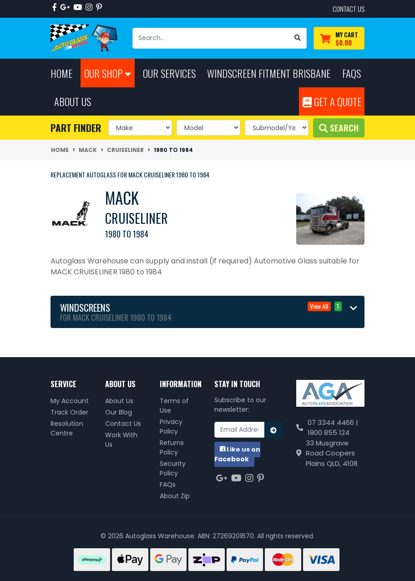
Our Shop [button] (107, 73)
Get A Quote (332, 101)
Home (61, 73)
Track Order (69, 412)
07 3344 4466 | (333, 422)
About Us (119, 400)
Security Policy (173, 468)
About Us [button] (72, 101)
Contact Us (123, 423)
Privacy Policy (171, 426)
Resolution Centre (67, 428)
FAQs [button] (351, 73)
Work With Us (121, 439)
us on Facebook (237, 454)
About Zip (175, 495)
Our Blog (118, 412)
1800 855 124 (328, 432)
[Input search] (210, 38)
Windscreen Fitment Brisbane (268, 73)
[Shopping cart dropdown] (339, 38)
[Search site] (298, 38)
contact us (348, 9)
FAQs (168, 484)
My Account (70, 400)
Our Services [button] (169, 73)
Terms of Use (174, 405)
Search (339, 127)
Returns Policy (172, 447)
